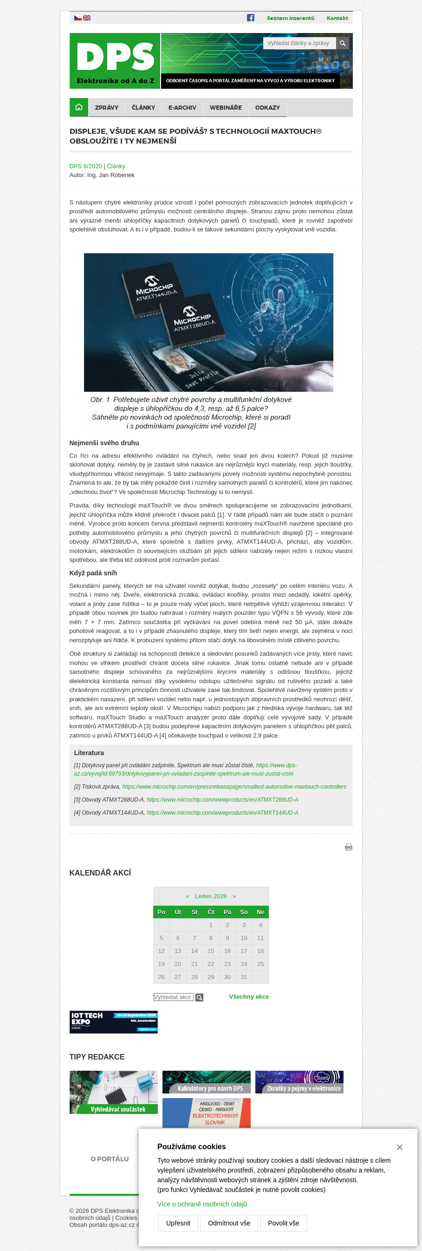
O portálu (110, 1159)
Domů (79, 107)
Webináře (226, 108)
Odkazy (267, 108)
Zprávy (106, 108)
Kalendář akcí (100, 873)
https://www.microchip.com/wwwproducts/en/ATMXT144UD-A (223, 813)
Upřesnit (178, 1223)
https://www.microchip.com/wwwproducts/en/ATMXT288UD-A (223, 800)
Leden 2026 (211, 896)
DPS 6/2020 (86, 166)
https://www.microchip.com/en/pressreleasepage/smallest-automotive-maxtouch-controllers (234, 787)
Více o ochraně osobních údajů (202, 1204)
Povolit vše (283, 1223)
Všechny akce (249, 996)
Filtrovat (199, 997)
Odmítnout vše (229, 1223)
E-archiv (182, 108)
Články (143, 108)
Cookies (126, 1217)
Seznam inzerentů (290, 18)
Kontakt (337, 18)
